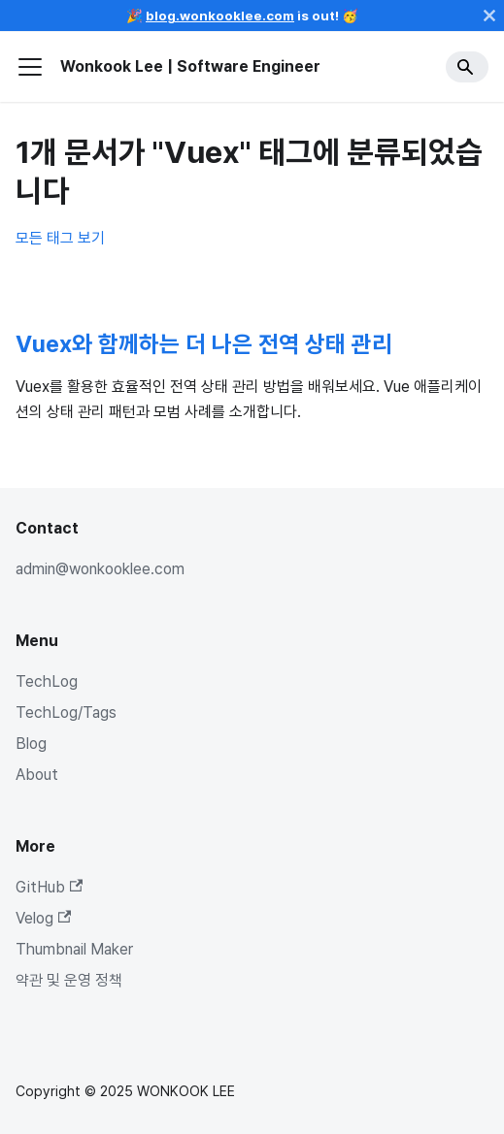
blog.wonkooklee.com (220, 15)
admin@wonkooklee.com (100, 569)
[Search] (467, 66)
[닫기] (489, 15)
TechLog (47, 681)
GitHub (49, 887)
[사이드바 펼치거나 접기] (30, 66)
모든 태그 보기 (60, 238)
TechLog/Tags (66, 712)
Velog (43, 918)
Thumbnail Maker (74, 949)
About (37, 774)
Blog (31, 743)
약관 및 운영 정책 (69, 980)
